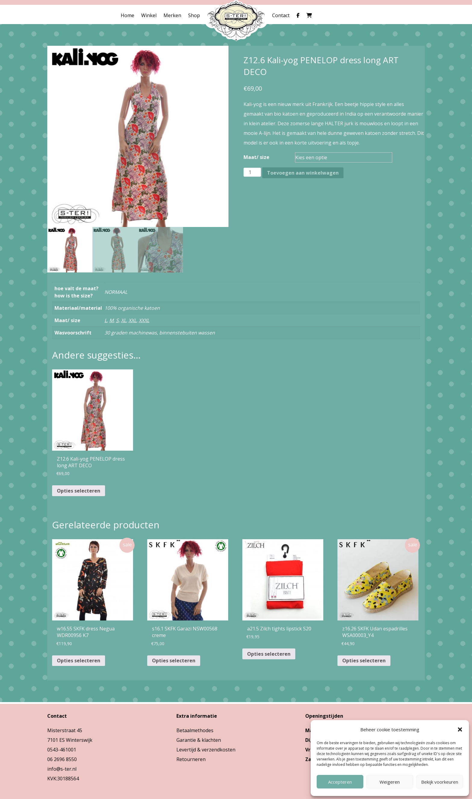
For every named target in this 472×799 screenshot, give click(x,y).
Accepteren (340, 782)
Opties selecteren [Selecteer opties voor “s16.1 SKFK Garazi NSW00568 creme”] (173, 660)
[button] (460, 729)
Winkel (149, 15)
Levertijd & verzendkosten (205, 749)
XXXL (144, 320)
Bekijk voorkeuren (439, 782)
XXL (132, 320)
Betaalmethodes (194, 730)
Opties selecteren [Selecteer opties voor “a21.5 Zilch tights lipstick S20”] (268, 654)
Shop (194, 15)
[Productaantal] (252, 172)
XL (123, 320)
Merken (172, 15)
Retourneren (191, 759)
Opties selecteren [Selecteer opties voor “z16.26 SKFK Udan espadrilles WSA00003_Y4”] (364, 660)
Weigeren (390, 782)
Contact (281, 15)
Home (127, 15)
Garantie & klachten (198, 740)
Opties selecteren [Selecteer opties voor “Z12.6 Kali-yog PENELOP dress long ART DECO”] (78, 490)
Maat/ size (256, 157)
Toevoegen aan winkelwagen (303, 172)
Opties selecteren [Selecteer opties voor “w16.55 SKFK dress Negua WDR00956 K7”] (78, 660)
